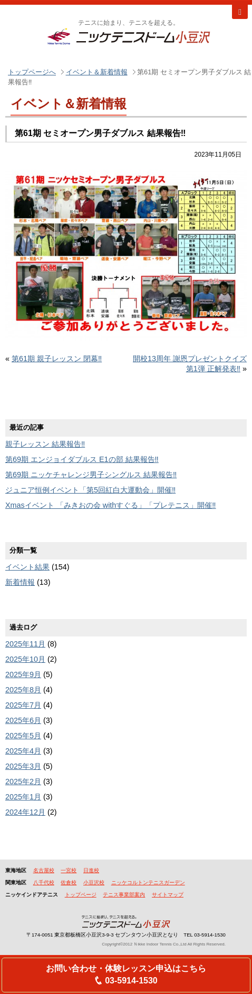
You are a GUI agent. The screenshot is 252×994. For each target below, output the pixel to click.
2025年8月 (23, 690)
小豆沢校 (93, 882)
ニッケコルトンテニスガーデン (148, 882)
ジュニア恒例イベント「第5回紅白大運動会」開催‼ (90, 490)
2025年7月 (23, 705)
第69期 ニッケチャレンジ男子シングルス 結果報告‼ (91, 474)
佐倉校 (68, 882)
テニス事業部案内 (124, 895)
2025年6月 (23, 720)
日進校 (91, 870)
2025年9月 (23, 674)
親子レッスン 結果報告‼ (45, 444)
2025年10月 (25, 659)
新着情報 (20, 582)
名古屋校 (43, 870)
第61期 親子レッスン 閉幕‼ (57, 358)
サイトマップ (167, 895)
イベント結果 (27, 567)
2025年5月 (23, 735)
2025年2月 (23, 781)
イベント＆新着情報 (97, 72)
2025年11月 (25, 644)
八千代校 (43, 882)
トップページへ (32, 72)
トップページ (80, 895)
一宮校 (68, 870)
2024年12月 (25, 812)
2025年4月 (23, 751)
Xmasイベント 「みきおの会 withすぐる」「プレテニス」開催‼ (110, 505)
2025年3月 (23, 766)
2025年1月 (23, 797)
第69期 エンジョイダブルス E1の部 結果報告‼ (82, 459)
